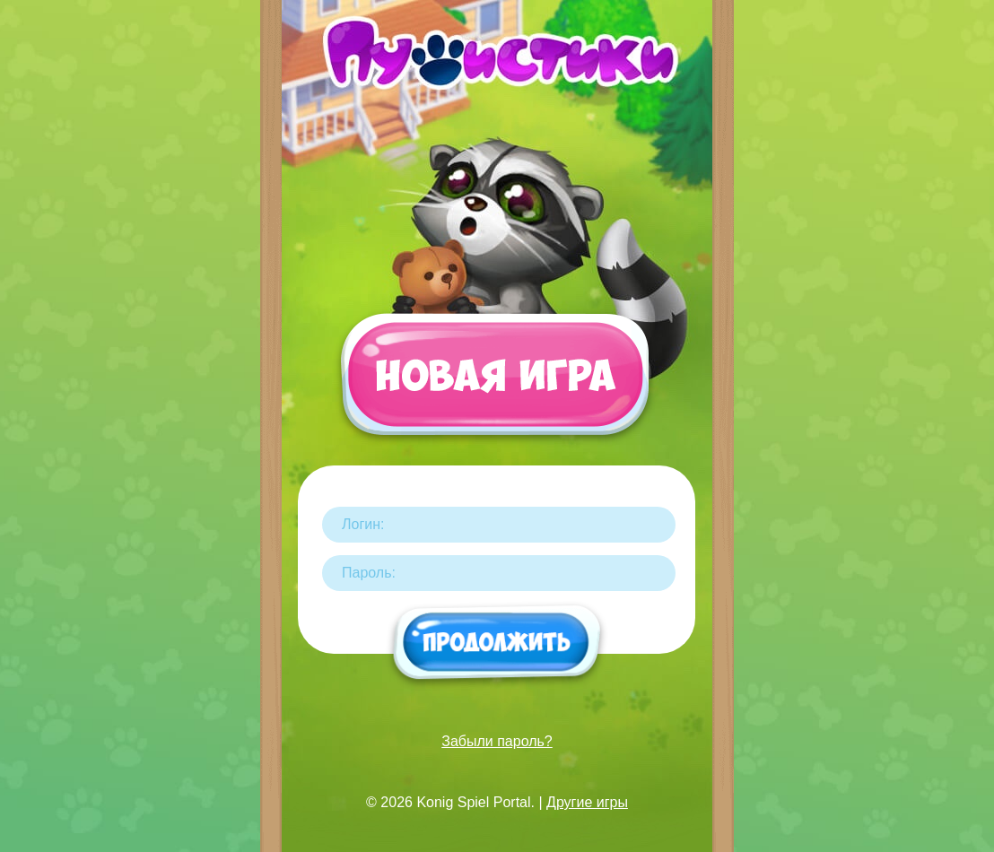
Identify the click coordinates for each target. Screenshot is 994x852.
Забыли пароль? (497, 741)
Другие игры (587, 802)
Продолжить (497, 643)
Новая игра (494, 383)
